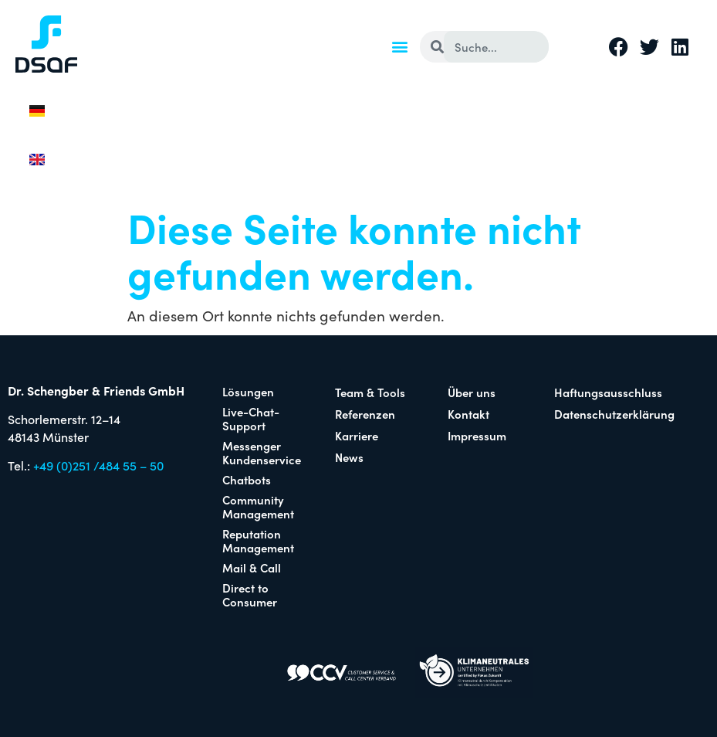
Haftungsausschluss (608, 392)
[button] (399, 46)
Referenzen (365, 414)
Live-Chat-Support (250, 418)
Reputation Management (258, 540)
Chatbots (246, 479)
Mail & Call (251, 567)
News (349, 457)
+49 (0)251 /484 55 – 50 (98, 465)
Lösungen (248, 391)
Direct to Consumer (249, 594)
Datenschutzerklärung (612, 414)
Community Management (258, 506)
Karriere (356, 435)
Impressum (477, 435)
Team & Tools (370, 392)
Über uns (471, 392)
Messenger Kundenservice (261, 452)
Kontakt (468, 414)
